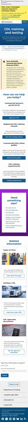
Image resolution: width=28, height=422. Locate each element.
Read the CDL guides (14, 158)
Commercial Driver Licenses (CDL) (14, 48)
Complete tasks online (10, 395)
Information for (8, 400)
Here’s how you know (6, 4)
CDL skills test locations (12, 215)
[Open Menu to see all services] (25, 22)
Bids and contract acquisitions (10, 413)
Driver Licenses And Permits (16, 46)
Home (3, 46)
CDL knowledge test (12, 210)
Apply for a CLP (14, 118)
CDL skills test (10, 212)
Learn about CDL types (14, 275)
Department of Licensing (11, 390)
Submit (4, 375)
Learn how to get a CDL (14, 312)
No (7, 365)
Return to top (14, 384)
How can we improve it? (8, 368)
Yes (3, 365)
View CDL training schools (14, 137)
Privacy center (13, 415)
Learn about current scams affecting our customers (11, 16)
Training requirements (14, 180)
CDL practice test (11, 207)
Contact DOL (7, 405)
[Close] (26, 13)
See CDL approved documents (14, 351)
